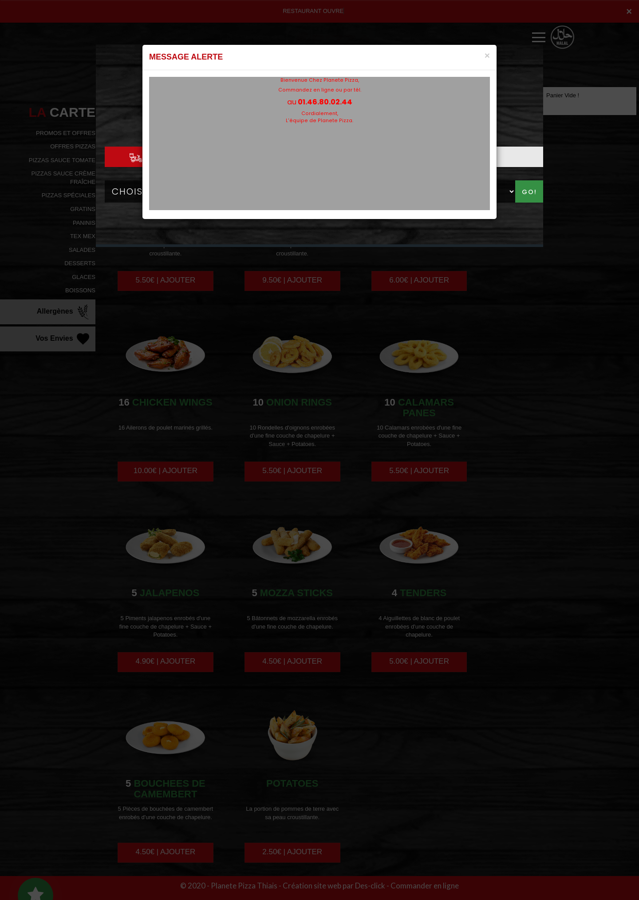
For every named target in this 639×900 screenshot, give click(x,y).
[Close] (487, 55)
